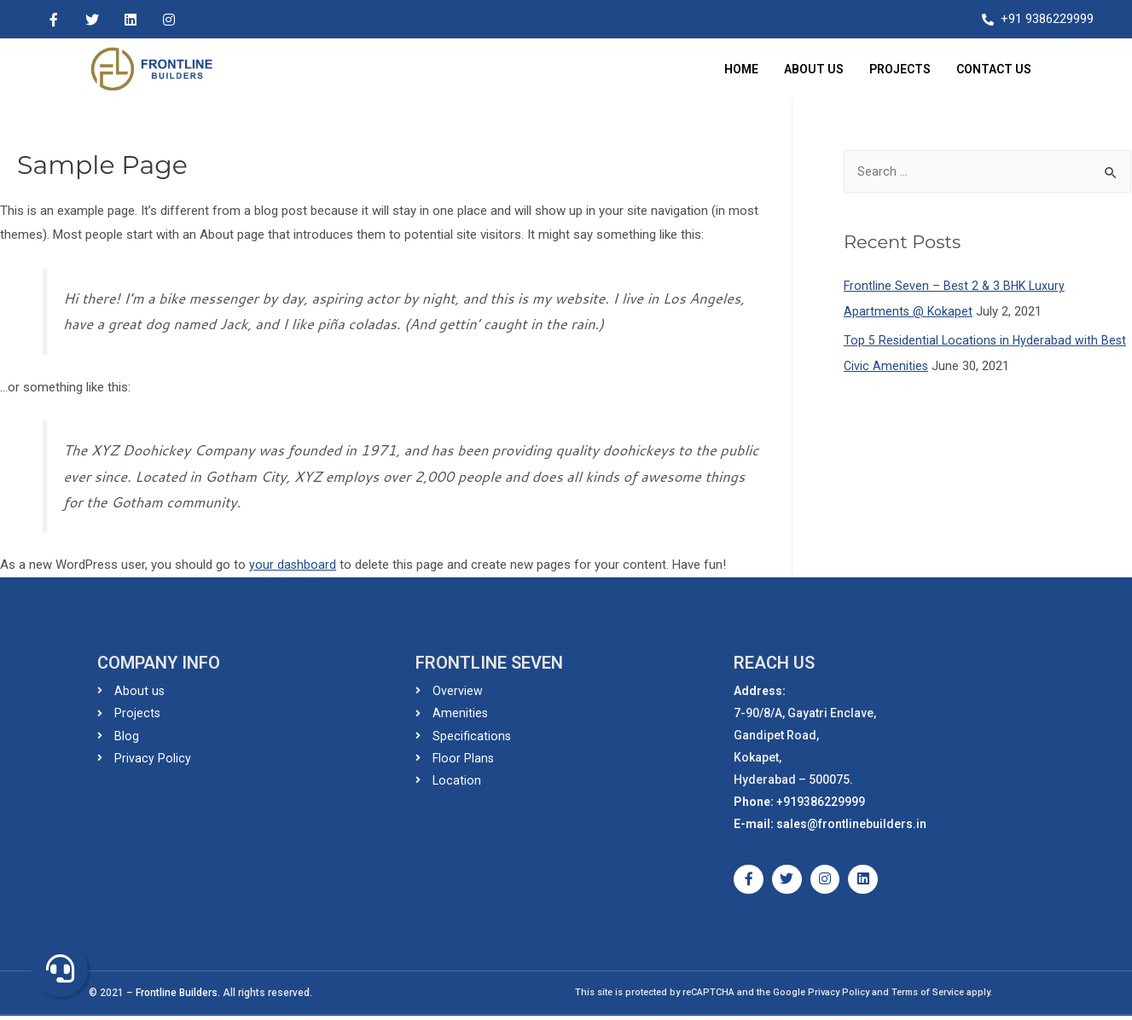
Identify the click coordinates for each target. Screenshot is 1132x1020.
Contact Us (993, 69)
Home (741, 69)
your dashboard (293, 564)
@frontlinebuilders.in (866, 824)
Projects (900, 69)
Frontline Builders (177, 997)
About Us (814, 69)
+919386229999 (820, 801)
